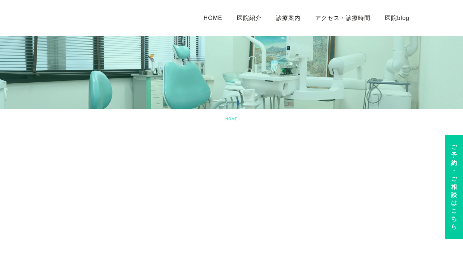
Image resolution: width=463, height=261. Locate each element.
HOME (231, 119)
